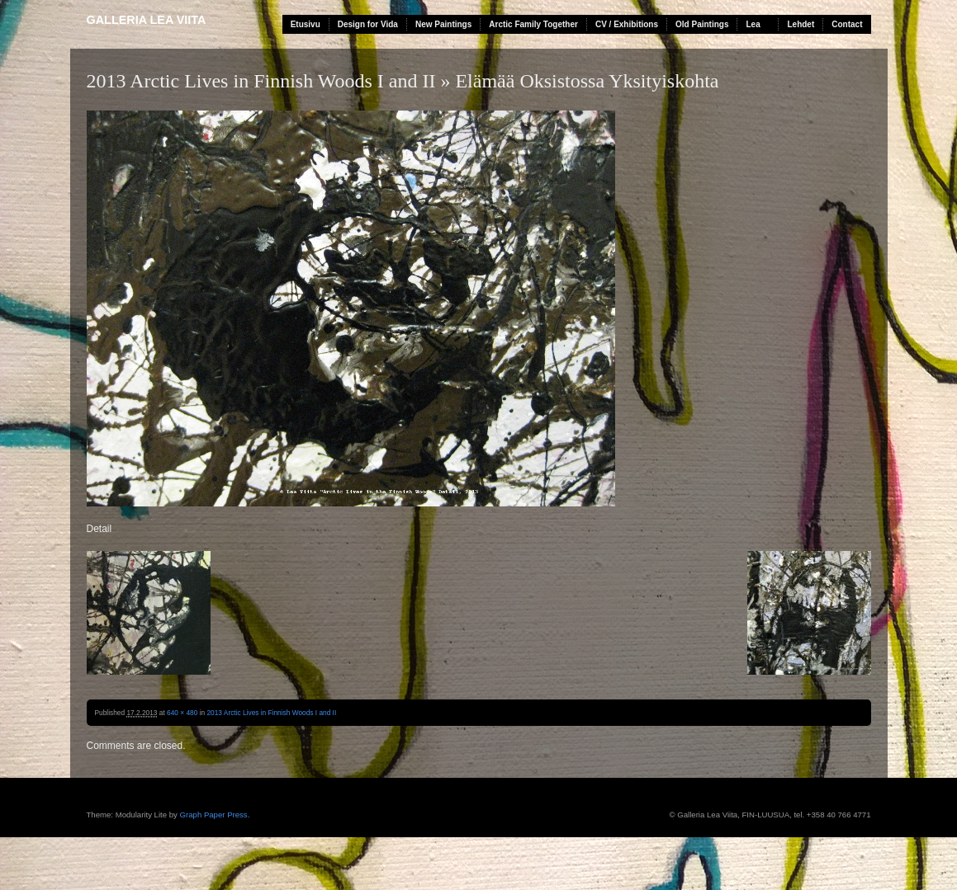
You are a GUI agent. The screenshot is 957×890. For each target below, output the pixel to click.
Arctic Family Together (533, 24)
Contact (846, 24)
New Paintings (443, 24)
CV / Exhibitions (626, 24)
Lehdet (800, 24)
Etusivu (305, 24)
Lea (753, 24)
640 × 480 (182, 713)
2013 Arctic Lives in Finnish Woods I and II (261, 81)
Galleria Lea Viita (146, 19)
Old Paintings (701, 24)
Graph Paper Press (214, 814)
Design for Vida (368, 24)
